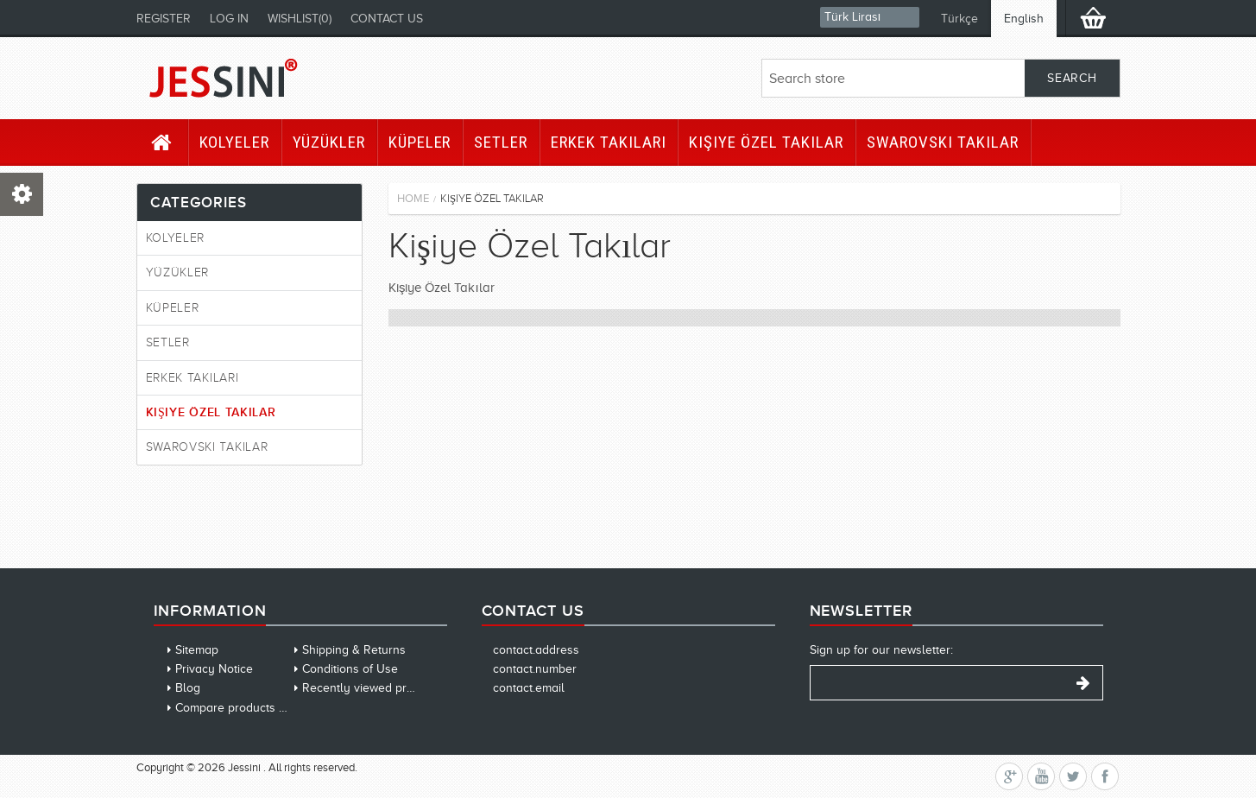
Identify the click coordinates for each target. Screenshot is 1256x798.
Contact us (386, 18)
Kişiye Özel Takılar (766, 142)
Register (163, 18)
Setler (500, 142)
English (1024, 18)
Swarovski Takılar (943, 142)
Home (413, 198)
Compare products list (234, 707)
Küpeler (419, 142)
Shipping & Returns (354, 649)
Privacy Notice (214, 668)
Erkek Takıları (608, 142)
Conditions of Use (350, 668)
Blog (187, 687)
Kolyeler (234, 142)
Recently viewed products (372, 687)
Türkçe (959, 18)
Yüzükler (329, 142)
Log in (229, 18)
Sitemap (196, 649)
